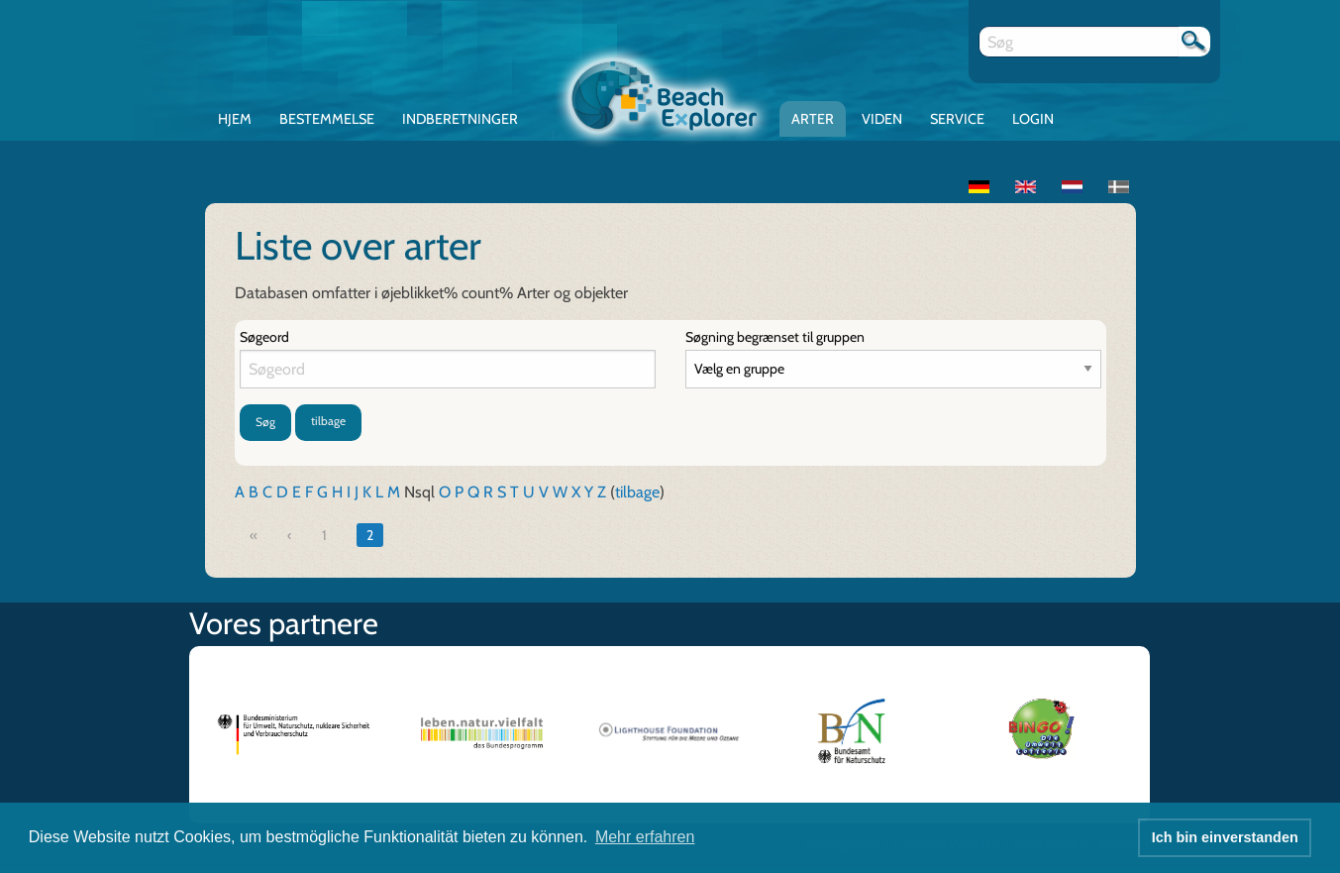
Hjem (235, 119)
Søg (265, 421)
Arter (812, 119)
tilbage (328, 420)
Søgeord (264, 337)
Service (957, 119)
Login (1033, 119)
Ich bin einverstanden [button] (1225, 837)
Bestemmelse (326, 119)
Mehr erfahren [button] (645, 836)
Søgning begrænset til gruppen (775, 337)
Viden (882, 119)
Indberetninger (460, 119)
